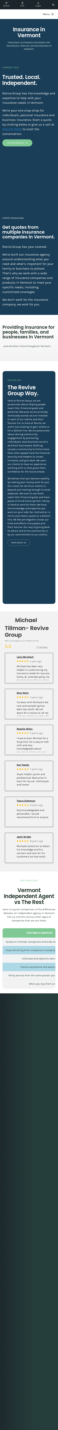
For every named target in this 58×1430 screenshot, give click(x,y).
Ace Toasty (23, 764)
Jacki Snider (24, 836)
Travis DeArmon (26, 800)
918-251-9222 (12, 129)
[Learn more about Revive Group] (19, 543)
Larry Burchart (25, 656)
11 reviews (42, 647)
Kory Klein (23, 692)
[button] (53, 4)
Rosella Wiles (24, 728)
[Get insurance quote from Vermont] (17, 142)
